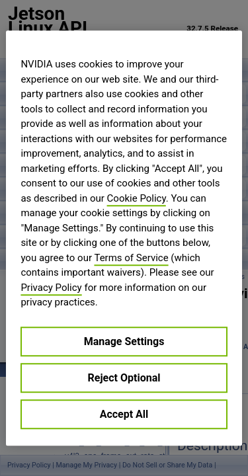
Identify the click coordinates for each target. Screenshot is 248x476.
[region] (123, 238)
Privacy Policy (51, 288)
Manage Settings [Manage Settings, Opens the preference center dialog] (124, 341)
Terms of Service (131, 258)
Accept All (124, 414)
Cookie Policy (136, 198)
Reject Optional (124, 378)
